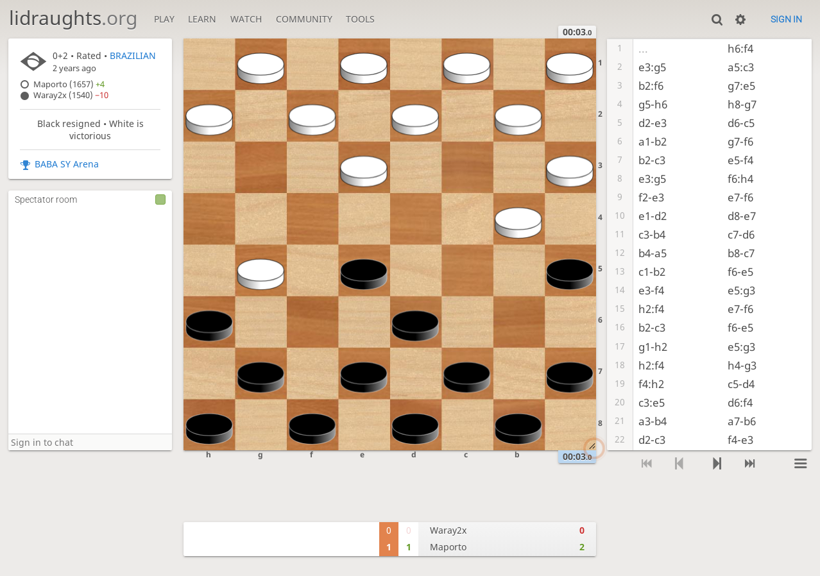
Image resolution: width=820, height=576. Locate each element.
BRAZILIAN (133, 55)
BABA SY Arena (67, 164)
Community (304, 19)
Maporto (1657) (69, 84)
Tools (360, 19)
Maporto (448, 547)
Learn (202, 19)
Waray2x (448, 530)
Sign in (786, 19)
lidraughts (73, 17)
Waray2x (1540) (70, 95)
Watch (246, 19)
